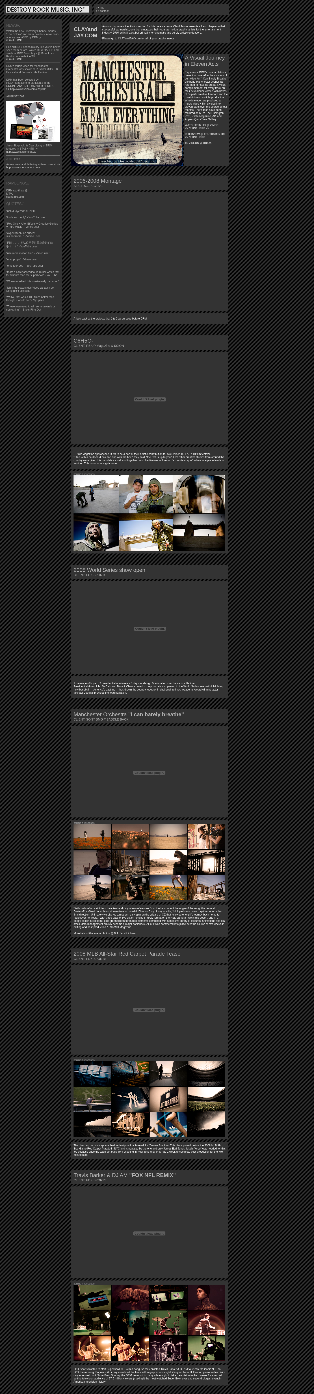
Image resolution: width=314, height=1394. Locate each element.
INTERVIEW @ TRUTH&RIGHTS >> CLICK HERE (205, 136)
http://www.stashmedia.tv (21, 151)
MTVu (9, 193)
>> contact (102, 11)
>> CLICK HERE (14, 40)
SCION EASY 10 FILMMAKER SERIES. (30, 86)
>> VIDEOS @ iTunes (198, 143)
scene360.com (15, 196)
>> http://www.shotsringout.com (33, 166)
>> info (100, 7)
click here (130, 933)
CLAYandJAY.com (129, 38)
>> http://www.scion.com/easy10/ (25, 89)
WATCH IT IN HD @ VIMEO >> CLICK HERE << (202, 127)
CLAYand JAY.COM (85, 32)
